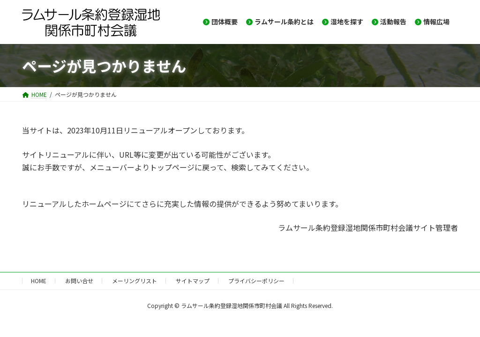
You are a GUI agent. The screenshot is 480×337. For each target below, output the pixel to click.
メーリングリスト (134, 281)
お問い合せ (79, 281)
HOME (38, 281)
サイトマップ (193, 281)
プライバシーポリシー (256, 281)
